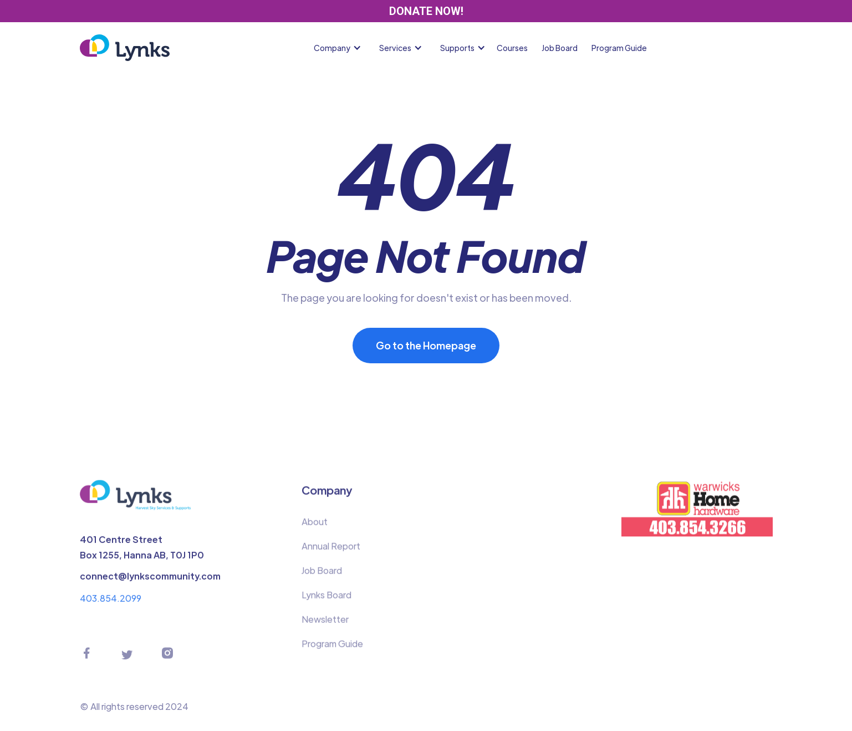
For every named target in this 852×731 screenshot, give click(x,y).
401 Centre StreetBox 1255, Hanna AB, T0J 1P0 (142, 551)
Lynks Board (326, 599)
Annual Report (331, 550)
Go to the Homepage (426, 345)
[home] (125, 47)
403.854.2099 (110, 602)
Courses (512, 48)
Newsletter (325, 623)
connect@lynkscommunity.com (150, 580)
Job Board (560, 48)
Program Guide (619, 48)
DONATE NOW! (426, 11)
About (315, 525)
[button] (340, 48)
